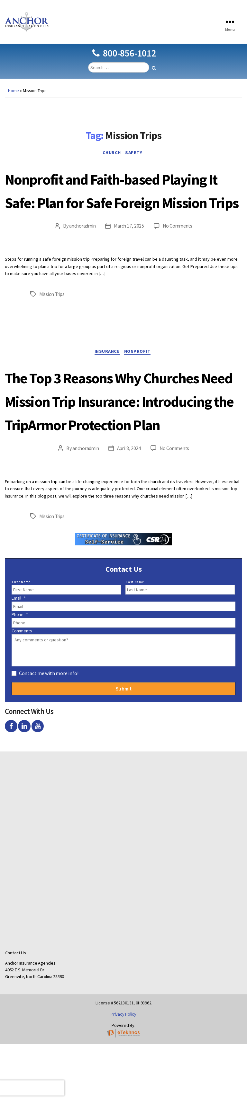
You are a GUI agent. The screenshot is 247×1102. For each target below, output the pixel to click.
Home (13, 100)
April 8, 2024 (129, 506)
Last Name (135, 640)
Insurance (106, 386)
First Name (21, 640)
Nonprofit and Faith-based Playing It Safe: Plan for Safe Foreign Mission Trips (120, 211)
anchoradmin (81, 260)
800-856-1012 (124, 62)
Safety (136, 163)
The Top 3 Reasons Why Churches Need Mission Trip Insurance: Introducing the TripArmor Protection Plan (119, 446)
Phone (20, 672)
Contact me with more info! (48, 731)
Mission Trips (53, 328)
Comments (22, 689)
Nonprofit (140, 386)
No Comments (179, 260)
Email (19, 656)
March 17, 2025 (129, 260)
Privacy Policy (123, 1072)
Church (111, 163)
